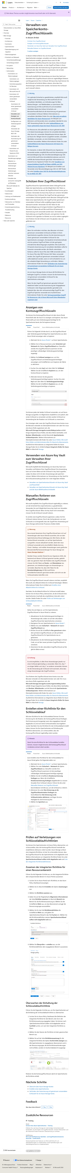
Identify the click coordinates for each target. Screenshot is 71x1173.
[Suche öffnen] (60, 2)
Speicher (38, 20)
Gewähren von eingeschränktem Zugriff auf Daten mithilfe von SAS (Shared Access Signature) (46, 164)
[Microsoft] (3, 2)
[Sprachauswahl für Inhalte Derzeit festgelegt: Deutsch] (6, 1160)
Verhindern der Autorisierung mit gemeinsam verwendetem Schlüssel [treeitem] (16, 141)
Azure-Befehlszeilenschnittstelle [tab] (51, 327)
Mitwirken (39, 1165)
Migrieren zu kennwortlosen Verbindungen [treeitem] (12, 163)
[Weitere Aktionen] (67, 20)
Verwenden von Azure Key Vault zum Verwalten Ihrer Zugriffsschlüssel (47, 46)
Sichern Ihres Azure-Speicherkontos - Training (39, 1125)
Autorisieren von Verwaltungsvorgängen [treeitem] (14, 157)
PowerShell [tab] (36, 327)
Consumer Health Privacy (9, 1167)
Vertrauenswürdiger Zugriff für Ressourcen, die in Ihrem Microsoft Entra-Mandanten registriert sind (46, 297)
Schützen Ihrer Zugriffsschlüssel (36, 41)
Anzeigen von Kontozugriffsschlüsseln (38, 43)
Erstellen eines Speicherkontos (39, 1089)
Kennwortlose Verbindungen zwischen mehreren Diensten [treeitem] (13, 172)
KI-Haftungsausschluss (8, 1165)
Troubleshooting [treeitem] (9, 210)
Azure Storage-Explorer (35, 552)
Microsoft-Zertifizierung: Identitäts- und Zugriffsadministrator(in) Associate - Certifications (45, 1137)
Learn (27, 20)
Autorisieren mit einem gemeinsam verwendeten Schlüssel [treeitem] (16, 107)
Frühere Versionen (22, 1165)
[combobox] (11, 24)
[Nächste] (56, 2)
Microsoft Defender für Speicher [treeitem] (13, 187)
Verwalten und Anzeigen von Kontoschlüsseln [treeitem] (16, 116)
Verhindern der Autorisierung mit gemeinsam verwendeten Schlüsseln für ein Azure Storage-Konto (47, 266)
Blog (31, 1165)
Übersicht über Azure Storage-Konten (41, 1086)
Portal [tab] (29, 327)
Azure (32, 20)
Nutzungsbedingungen (26, 1167)
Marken (47, 1167)
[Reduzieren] (19, 20)
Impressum (38, 1167)
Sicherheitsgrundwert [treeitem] (13, 63)
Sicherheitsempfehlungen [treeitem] (14, 60)
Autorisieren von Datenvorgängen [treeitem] (14, 80)
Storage (41, 449)
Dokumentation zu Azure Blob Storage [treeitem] (12, 29)
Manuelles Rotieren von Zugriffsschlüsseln (39, 48)
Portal (49, 7)
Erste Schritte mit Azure (61, 7)
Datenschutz (47, 1165)
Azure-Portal (46, 340)
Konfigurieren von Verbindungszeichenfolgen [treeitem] (16, 123)
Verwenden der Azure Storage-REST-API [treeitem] (15, 131)
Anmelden (66, 2)
